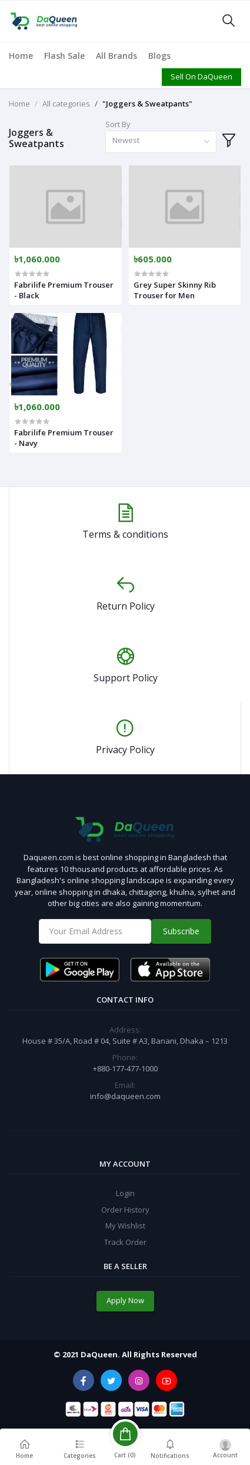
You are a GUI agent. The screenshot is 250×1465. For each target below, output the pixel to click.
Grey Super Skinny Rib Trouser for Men (175, 290)
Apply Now (125, 1300)
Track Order (125, 1242)
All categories (66, 103)
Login (125, 1193)
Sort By (118, 124)
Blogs (159, 55)
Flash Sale (64, 55)
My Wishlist (125, 1225)
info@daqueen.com (125, 1096)
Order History (125, 1209)
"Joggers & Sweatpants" (147, 103)
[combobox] (160, 142)
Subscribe (181, 931)
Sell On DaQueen (201, 76)
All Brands (116, 55)
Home (21, 55)
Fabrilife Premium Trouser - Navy (64, 437)
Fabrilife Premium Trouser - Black (64, 290)
